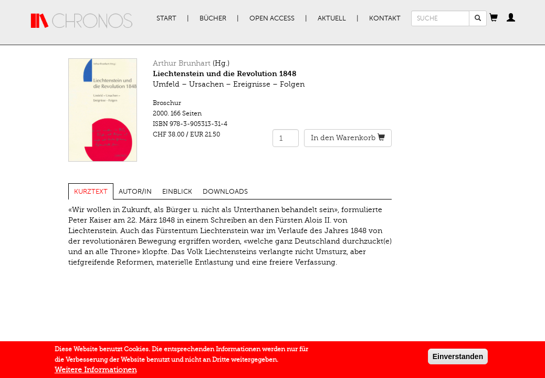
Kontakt (385, 18)
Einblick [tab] (177, 191)
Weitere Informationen (96, 372)
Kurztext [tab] (91, 191)
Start (166, 18)
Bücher (213, 18)
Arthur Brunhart (182, 63)
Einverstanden (458, 358)
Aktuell (332, 18)
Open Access (272, 18)
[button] (493, 18)
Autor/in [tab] (135, 191)
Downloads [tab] (225, 191)
